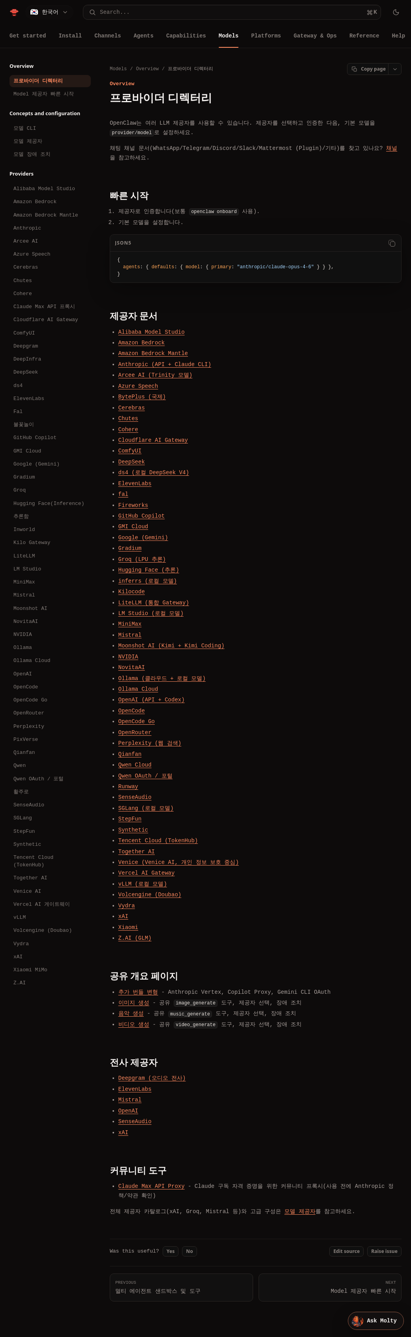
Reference (364, 35)
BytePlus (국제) (142, 396)
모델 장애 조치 (32, 154)
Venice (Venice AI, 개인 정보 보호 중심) (178, 862)
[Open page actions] (395, 69)
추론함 (21, 516)
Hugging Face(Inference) (48, 503)
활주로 (21, 791)
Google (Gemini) (36, 463)
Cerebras (25, 267)
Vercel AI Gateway (146, 873)
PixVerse (25, 739)
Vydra (21, 943)
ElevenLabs (28, 398)
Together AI (30, 877)
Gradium (24, 477)
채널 (391, 148)
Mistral (24, 594)
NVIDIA (22, 634)
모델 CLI (24, 128)
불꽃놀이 (23, 424)
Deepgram (25, 346)
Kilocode (131, 591)
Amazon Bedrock (34, 201)
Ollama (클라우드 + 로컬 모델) (162, 678)
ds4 (18, 385)
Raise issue (384, 1251)
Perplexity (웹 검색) (150, 743)
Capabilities (186, 35)
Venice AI (27, 891)
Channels (107, 35)
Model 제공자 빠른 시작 (43, 93)
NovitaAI (25, 621)
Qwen (19, 765)
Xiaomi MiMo (30, 969)
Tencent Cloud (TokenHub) (33, 861)
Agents (143, 35)
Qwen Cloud (135, 765)
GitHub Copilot (34, 437)
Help (398, 35)
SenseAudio (28, 804)
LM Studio (27, 568)
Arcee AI (25, 241)
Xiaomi (128, 927)
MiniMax (24, 581)
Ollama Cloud (32, 660)
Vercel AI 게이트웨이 (41, 904)
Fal (18, 411)
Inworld (24, 529)
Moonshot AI (30, 608)
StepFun (24, 831)
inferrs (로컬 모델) (147, 580)
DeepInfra (27, 359)
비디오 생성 (133, 1024)
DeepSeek (25, 372)
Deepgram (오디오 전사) (152, 1078)
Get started (27, 35)
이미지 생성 (133, 1002)
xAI (18, 956)
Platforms (266, 35)
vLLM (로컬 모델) (142, 884)
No (189, 1251)
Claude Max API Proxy (151, 1186)
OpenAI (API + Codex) (151, 699)
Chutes (22, 280)
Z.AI (19, 982)
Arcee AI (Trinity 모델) (155, 375)
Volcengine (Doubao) (42, 930)
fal (123, 494)
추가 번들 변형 (138, 991)
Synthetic (27, 844)
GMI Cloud (27, 450)
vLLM (19, 917)
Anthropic (27, 228)
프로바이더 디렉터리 (38, 80)
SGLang (22, 817)
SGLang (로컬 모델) (146, 808)
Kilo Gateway (32, 542)
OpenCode (25, 686)
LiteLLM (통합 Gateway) (153, 602)
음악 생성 (131, 1013)
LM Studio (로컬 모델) (151, 613)
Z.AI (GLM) (135, 938)
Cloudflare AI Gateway (45, 319)
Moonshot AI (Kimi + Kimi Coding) (171, 645)
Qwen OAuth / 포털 (38, 778)
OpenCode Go (30, 699)
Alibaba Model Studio (44, 188)
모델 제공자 (27, 141)
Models (228, 35)
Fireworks (133, 505)
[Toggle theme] (396, 12)
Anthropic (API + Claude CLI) (164, 364)
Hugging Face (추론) (148, 570)
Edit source (346, 1251)
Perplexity (28, 726)
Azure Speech (32, 254)
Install (70, 35)
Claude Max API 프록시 (44, 306)
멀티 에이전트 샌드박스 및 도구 (181, 1287)
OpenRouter (28, 712)
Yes (171, 1251)
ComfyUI (24, 333)
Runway (128, 786)
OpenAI (22, 673)
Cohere (22, 293)
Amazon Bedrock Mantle (45, 215)
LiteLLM (24, 555)
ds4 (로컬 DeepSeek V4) (153, 472)
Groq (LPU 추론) (142, 559)
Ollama (22, 647)
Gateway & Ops (315, 35)
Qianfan (24, 752)
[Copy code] (391, 243)
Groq (19, 490)
